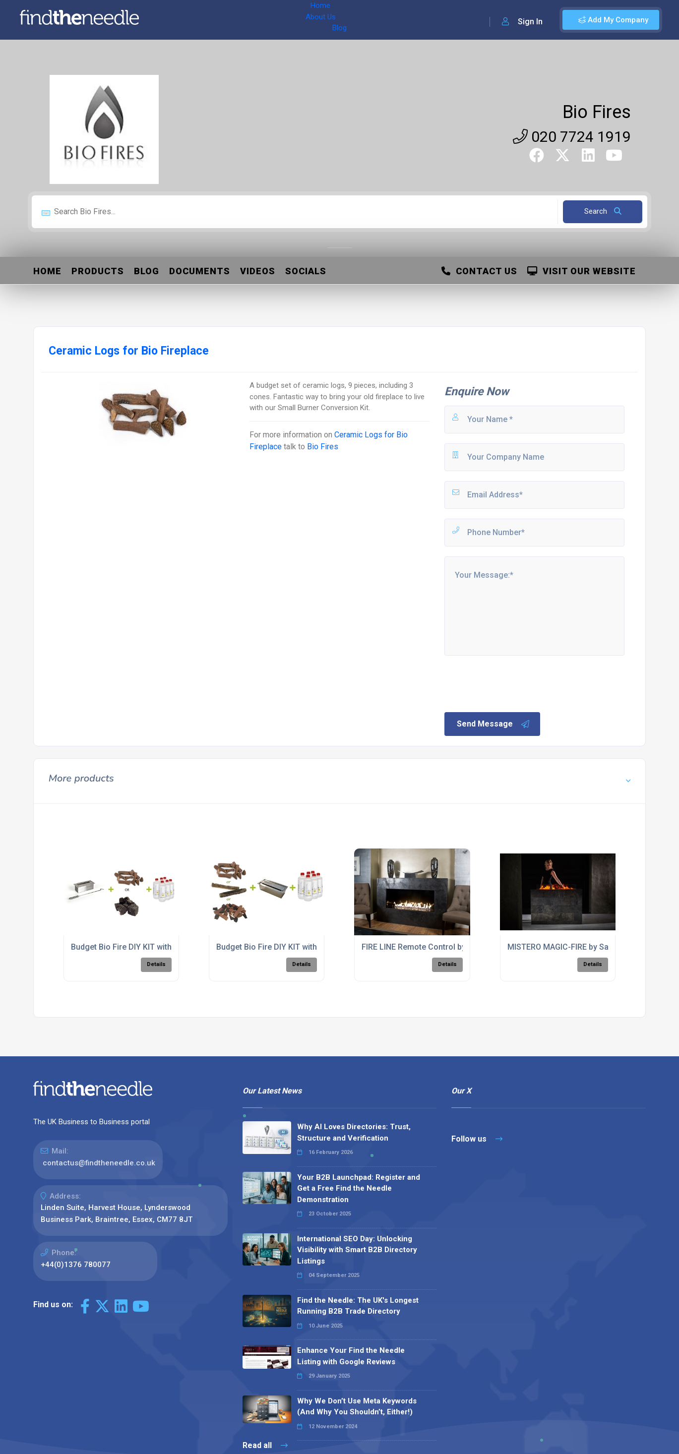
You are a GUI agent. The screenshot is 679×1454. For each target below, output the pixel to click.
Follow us (476, 1139)
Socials (305, 271)
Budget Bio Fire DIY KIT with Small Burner (291, 947)
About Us (212, 19)
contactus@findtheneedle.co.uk (99, 1162)
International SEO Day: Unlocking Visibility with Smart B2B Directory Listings (357, 1250)
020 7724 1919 (572, 136)
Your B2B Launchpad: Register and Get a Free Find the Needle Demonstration (358, 1188)
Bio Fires (596, 112)
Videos (257, 271)
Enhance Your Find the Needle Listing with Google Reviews (351, 1356)
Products (97, 271)
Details (156, 964)
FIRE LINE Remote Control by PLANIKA (430, 947)
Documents (199, 271)
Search (602, 211)
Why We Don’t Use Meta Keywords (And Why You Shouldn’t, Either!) (357, 1406)
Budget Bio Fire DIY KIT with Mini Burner (143, 947)
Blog (247, 19)
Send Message (493, 724)
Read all (265, 1445)
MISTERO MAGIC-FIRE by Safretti (566, 947)
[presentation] (518, 683)
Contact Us (479, 271)
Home (175, 19)
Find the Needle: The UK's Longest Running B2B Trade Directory (358, 1306)
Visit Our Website (581, 271)
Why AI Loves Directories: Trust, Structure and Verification (354, 1132)
